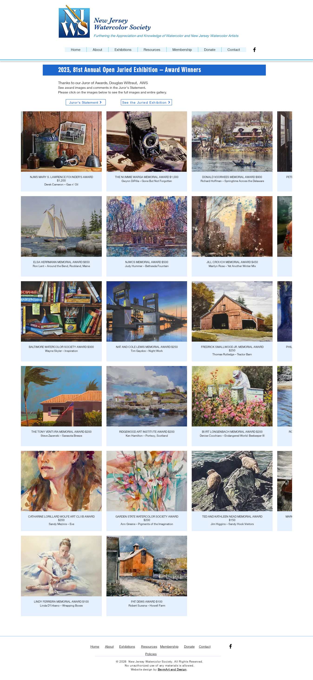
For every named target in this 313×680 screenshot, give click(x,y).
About (109, 646)
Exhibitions (127, 646)
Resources (149, 646)
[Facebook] (254, 50)
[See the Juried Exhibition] (146, 102)
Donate (189, 646)
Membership (169, 646)
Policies (151, 654)
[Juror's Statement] (86, 102)
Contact (205, 646)
